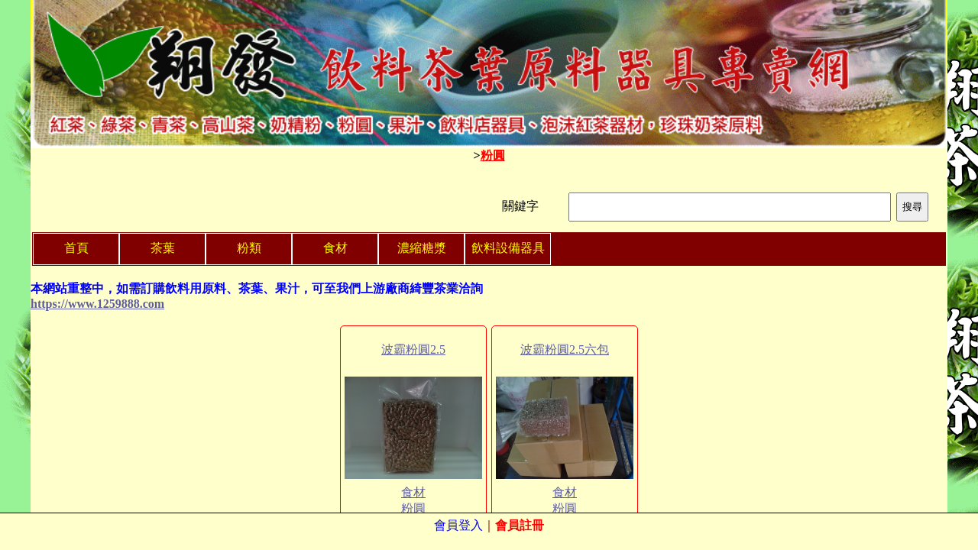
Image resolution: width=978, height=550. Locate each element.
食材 (413, 492)
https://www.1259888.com (97, 303)
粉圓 (493, 155)
